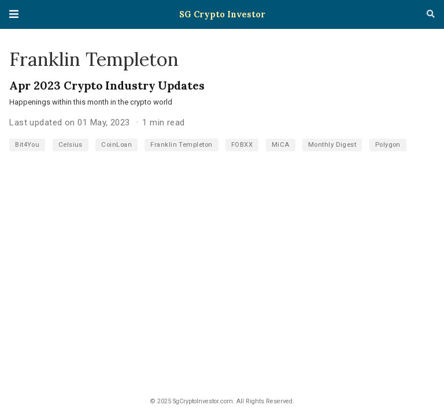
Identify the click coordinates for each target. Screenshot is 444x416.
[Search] (431, 14)
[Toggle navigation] (13, 14)
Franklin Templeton (181, 144)
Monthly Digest (332, 144)
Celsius (70, 144)
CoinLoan (116, 144)
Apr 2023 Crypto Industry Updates (107, 85)
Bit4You (27, 144)
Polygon (388, 144)
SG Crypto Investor (222, 14)
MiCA (281, 144)
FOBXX (242, 144)
